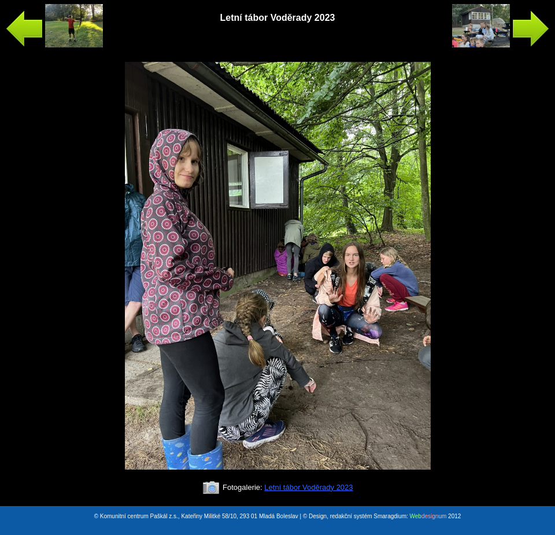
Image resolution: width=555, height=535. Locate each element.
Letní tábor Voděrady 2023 (308, 487)
